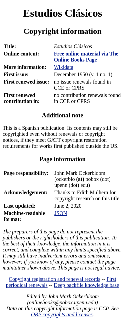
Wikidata (63, 67)
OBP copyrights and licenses (62, 314)
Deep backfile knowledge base (86, 285)
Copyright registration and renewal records (54, 279)
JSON (60, 213)
